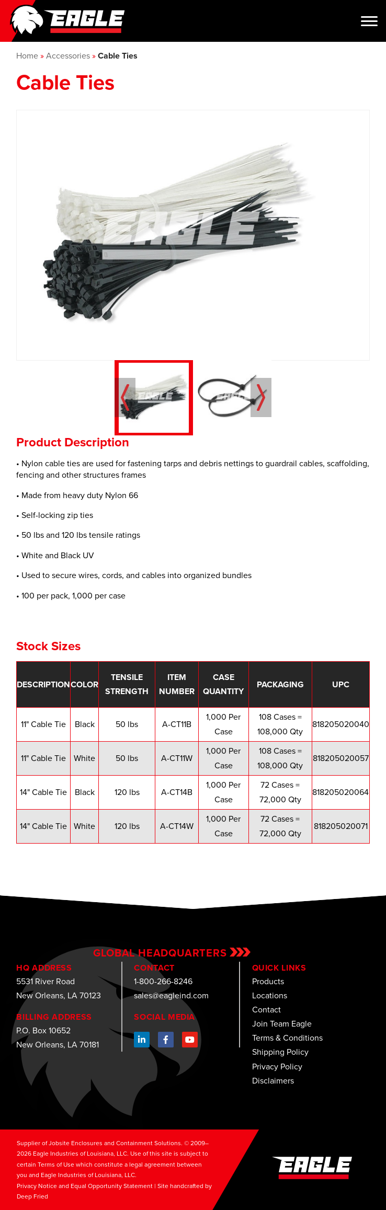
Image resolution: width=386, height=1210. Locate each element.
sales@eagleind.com (171, 995)
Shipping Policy (280, 1052)
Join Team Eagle (282, 1024)
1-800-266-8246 (163, 981)
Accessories (68, 56)
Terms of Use (56, 1164)
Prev (125, 397)
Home (27, 56)
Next (261, 397)
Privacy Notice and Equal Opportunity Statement (85, 1186)
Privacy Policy (277, 1067)
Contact (266, 1010)
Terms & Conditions (287, 1038)
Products (268, 981)
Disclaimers (273, 1081)
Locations (269, 995)
